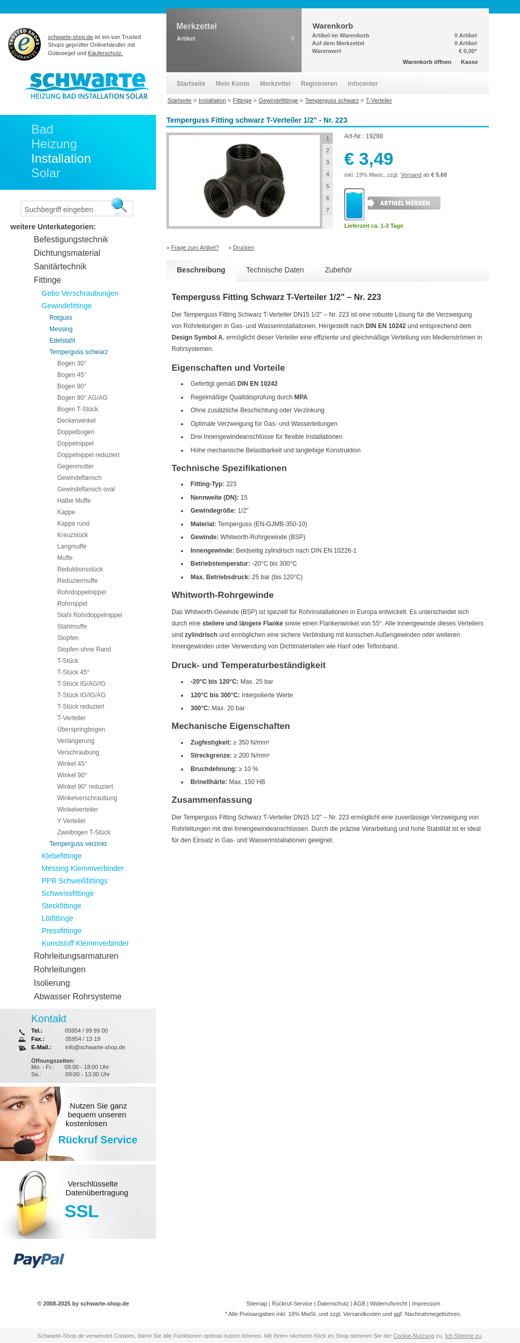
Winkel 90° (72, 775)
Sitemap (256, 1303)
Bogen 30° (71, 363)
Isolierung (52, 983)
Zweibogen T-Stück (84, 832)
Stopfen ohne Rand (84, 649)
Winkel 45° (72, 763)
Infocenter (363, 83)
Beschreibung (201, 270)
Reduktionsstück (80, 569)
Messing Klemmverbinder (83, 868)
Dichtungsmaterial (67, 253)
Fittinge (47, 280)
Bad (42, 129)
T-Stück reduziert (81, 706)
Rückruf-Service (292, 1303)
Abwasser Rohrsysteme (78, 996)
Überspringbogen (81, 729)
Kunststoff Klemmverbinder (85, 943)
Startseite (191, 83)
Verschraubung (78, 752)
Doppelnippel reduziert (88, 455)
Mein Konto (233, 83)
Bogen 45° (71, 375)
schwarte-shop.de (70, 37)
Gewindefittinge (67, 306)
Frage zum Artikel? (195, 247)
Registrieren (319, 83)
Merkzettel (275, 83)
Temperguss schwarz (78, 352)
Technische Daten (275, 270)
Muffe (65, 558)
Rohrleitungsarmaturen (76, 955)
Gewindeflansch (79, 477)
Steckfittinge (61, 906)
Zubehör (338, 270)
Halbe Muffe (73, 500)
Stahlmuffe (72, 626)
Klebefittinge (62, 856)
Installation (61, 158)
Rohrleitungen (60, 969)
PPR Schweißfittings (75, 881)
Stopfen (68, 638)
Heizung (54, 144)
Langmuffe (72, 546)
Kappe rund (73, 523)
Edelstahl (62, 340)
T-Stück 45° (73, 672)
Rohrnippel (72, 603)
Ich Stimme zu (463, 1336)
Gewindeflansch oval (86, 489)
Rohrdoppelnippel (81, 592)
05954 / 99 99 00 (86, 1030)
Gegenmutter (75, 466)
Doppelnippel (75, 443)
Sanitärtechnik (60, 266)
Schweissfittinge (68, 893)
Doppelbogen (75, 432)
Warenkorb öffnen (427, 62)
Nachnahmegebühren (432, 1314)
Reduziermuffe (77, 580)
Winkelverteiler (77, 809)
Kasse (469, 62)
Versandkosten (362, 1314)
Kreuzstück (72, 535)
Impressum (426, 1303)
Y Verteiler (71, 821)
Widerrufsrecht (389, 1303)
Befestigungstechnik (71, 239)
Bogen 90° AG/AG (82, 397)
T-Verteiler (71, 718)
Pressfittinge (62, 931)
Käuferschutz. (105, 53)
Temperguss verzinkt (78, 843)
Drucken (243, 247)
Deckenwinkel (76, 420)
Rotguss (60, 317)
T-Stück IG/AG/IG (81, 683)
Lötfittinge (57, 918)
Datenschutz (333, 1303)
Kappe (66, 512)
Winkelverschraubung (87, 798)
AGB (359, 1303)
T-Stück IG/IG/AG (81, 695)
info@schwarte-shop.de (95, 1047)
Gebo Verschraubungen (80, 293)
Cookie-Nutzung (413, 1336)
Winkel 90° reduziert (85, 786)
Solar (45, 173)
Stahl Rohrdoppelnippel (89, 615)
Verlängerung (75, 741)
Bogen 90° (71, 386)
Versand (410, 175)
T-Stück (68, 660)
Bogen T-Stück (77, 409)
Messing (61, 329)
